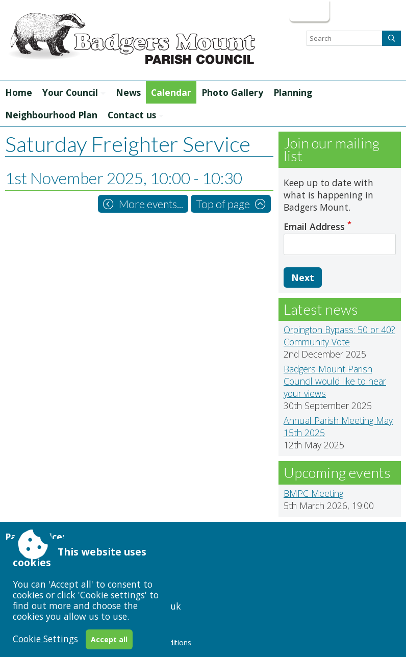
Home (18, 92)
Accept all (109, 639)
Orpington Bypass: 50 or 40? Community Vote (339, 335)
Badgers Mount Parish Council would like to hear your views (335, 381)
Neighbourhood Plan (51, 115)
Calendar (171, 92)
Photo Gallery (232, 92)
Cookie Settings (45, 639)
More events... (151, 203)
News (128, 92)
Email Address (315, 226)
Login (308, 11)
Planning (292, 92)
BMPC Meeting (313, 493)
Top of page (223, 203)
